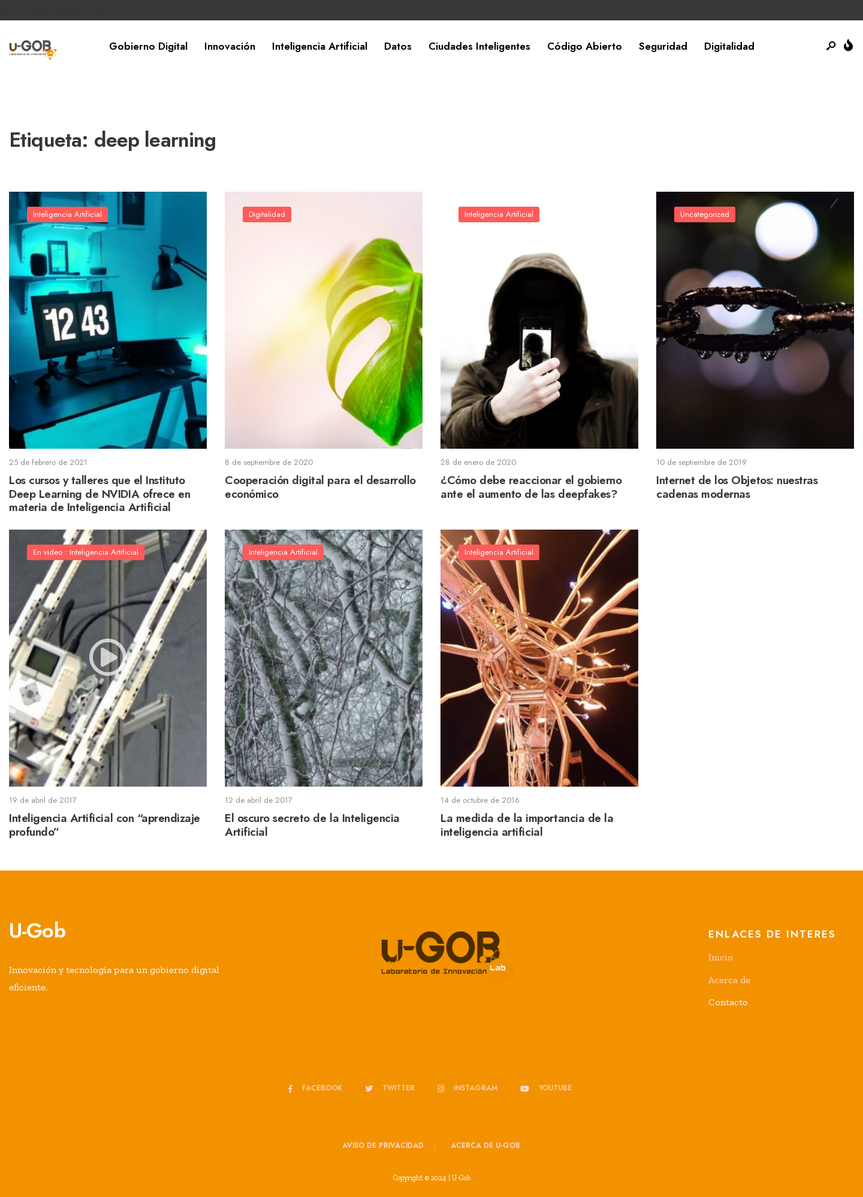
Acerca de (729, 980)
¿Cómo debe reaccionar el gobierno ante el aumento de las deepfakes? (530, 487)
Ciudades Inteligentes (479, 46)
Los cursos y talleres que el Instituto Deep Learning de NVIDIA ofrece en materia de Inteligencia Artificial (99, 494)
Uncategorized (704, 214)
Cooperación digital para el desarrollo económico (320, 487)
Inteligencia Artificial (319, 46)
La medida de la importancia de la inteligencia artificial (526, 825)
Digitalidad (729, 46)
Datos (398, 46)
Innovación (229, 46)
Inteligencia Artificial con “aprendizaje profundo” (104, 825)
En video (47, 552)
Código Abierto (584, 46)
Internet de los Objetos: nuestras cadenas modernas (736, 487)
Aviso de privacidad (383, 1145)
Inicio (720, 957)
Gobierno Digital (148, 46)
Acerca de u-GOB (485, 1145)
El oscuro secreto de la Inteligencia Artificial (312, 825)
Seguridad (663, 46)
